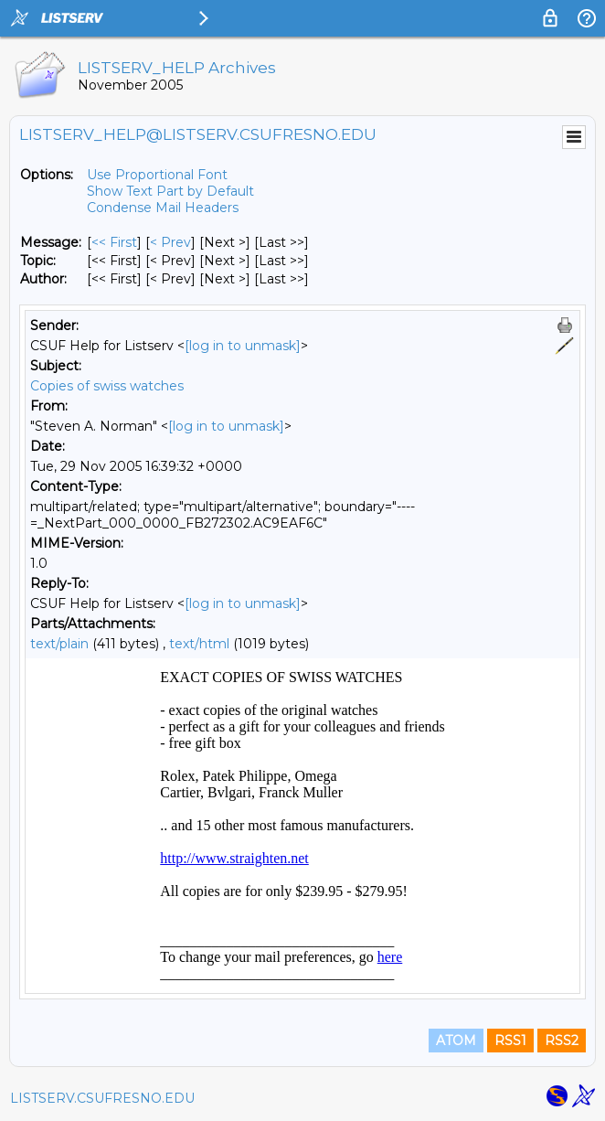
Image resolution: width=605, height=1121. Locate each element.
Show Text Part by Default (170, 191)
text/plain (59, 643)
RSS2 (561, 1040)
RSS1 (510, 1040)
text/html (199, 643)
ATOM (456, 1040)
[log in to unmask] (243, 345)
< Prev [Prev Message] (170, 242)
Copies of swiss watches (107, 386)
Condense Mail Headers (163, 207)
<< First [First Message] (114, 242)
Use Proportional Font (157, 174)
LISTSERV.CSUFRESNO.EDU (102, 1098)
